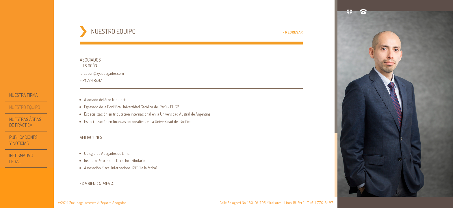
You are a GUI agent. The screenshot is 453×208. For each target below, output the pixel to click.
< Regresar (293, 32)
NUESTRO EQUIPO (24, 107)
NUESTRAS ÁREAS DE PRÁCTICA (25, 122)
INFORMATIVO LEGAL (21, 158)
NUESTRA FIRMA (23, 95)
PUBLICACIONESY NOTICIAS (23, 140)
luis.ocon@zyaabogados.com (102, 73)
